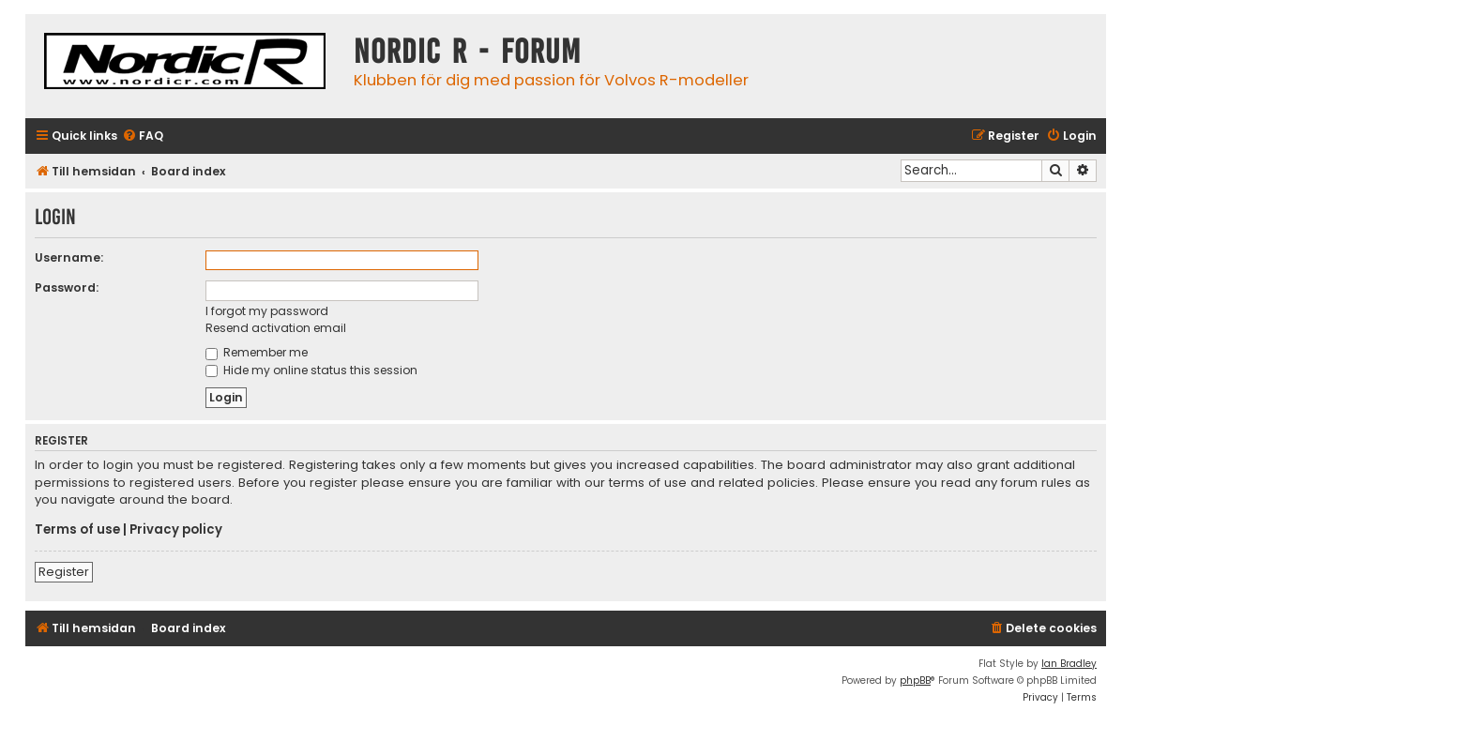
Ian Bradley (1069, 664)
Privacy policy (175, 530)
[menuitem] (142, 136)
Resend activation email (275, 328)
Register (63, 572)
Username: (69, 257)
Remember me (256, 352)
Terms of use (77, 530)
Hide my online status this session (311, 370)
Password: (67, 287)
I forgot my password (266, 311)
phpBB (915, 680)
